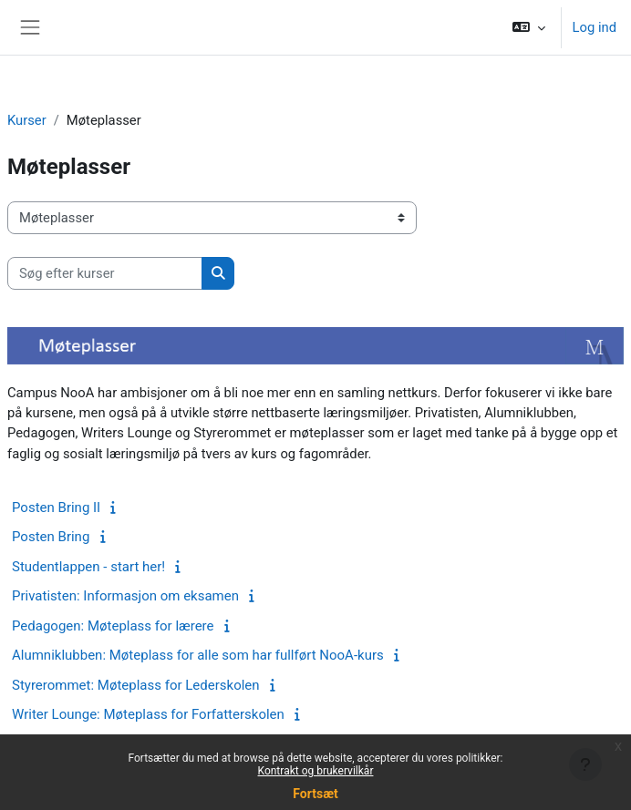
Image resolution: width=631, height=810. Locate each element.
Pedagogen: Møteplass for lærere (113, 626)
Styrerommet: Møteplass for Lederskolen (136, 685)
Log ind (594, 27)
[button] (528, 27)
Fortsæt (315, 793)
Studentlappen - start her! (88, 567)
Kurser (27, 120)
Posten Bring (50, 536)
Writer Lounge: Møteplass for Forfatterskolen (148, 714)
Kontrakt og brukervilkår (316, 770)
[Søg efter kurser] (104, 273)
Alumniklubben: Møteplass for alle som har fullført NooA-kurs (198, 655)
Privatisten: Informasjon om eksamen (125, 596)
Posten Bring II (56, 507)
